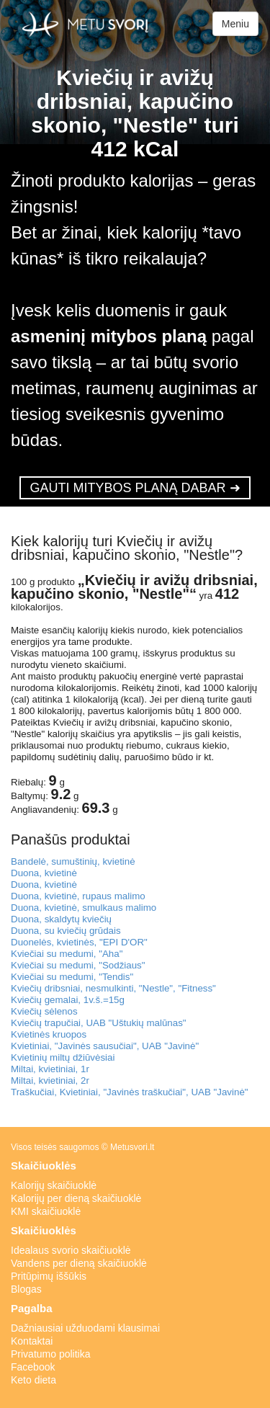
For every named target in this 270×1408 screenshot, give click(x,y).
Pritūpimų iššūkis (48, 1276)
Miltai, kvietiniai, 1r (50, 1069)
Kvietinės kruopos (48, 1034)
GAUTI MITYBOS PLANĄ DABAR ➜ (135, 488)
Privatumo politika (51, 1354)
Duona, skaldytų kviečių (61, 919)
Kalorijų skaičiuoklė (53, 1185)
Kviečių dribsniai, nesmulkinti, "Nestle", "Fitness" (113, 988)
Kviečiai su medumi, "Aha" (66, 953)
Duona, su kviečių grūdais (66, 930)
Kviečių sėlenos (44, 1011)
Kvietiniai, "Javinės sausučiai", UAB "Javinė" (105, 1046)
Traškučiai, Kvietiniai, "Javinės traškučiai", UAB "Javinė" (129, 1092)
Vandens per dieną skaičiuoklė (79, 1263)
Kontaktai (32, 1341)
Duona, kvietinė (44, 873)
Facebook (33, 1367)
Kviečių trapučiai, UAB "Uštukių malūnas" (98, 1022)
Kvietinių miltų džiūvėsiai (62, 1057)
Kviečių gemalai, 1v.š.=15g (68, 999)
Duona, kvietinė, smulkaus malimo (83, 907)
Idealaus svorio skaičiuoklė (71, 1250)
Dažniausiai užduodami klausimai (85, 1328)
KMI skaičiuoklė (46, 1211)
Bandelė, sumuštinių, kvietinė (73, 861)
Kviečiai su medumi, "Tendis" (72, 976)
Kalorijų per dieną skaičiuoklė (76, 1198)
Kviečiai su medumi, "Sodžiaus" (78, 965)
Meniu (235, 24)
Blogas (26, 1289)
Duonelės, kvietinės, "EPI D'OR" (79, 942)
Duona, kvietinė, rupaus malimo (78, 896)
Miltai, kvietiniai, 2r (50, 1080)
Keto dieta (33, 1380)
